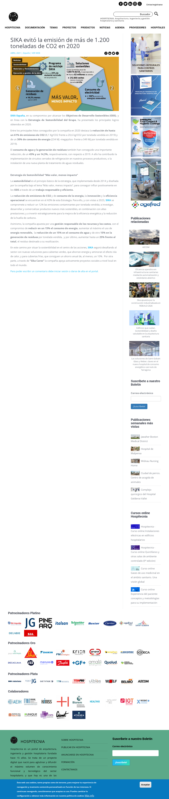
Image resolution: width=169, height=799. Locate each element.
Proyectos (69, 27)
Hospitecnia (12, 27)
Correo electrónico (142, 393)
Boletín (136, 384)
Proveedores (137, 27)
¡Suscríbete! (139, 406)
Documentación (35, 27)
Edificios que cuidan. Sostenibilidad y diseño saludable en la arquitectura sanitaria (146, 332)
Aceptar (145, 784)
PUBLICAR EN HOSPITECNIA (75, 747)
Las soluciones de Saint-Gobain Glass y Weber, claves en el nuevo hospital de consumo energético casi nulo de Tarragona (145, 364)
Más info (89, 795)
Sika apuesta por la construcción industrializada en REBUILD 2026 (145, 303)
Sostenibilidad (19, 65)
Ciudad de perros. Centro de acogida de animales (145, 477)
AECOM (145, 247)
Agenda (120, 27)
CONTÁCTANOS (69, 769)
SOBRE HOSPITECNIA (72, 739)
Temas (54, 27)
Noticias (105, 27)
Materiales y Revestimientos (26, 69)
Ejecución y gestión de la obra (27, 73)
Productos (88, 27)
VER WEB (36, 53)
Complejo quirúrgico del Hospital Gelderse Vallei (143, 494)
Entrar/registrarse (154, 4)
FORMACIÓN (68, 762)
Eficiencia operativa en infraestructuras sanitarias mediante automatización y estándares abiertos (146, 273)
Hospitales (158, 27)
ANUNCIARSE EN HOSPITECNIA (77, 754)
